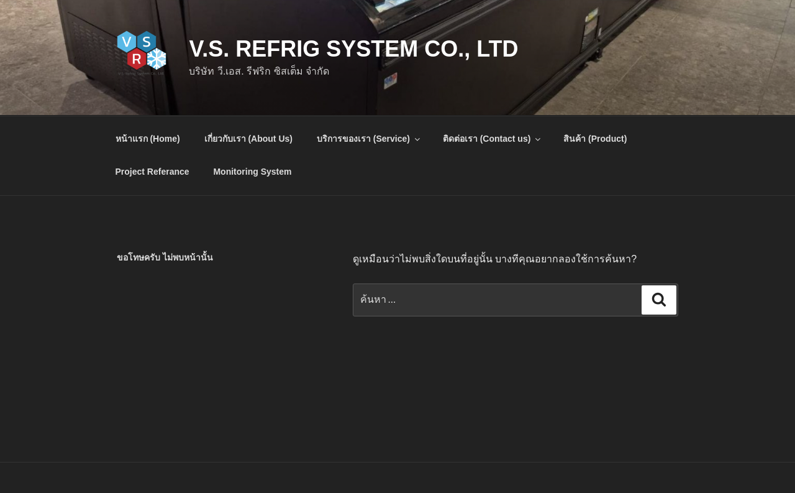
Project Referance (152, 172)
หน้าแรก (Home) (148, 139)
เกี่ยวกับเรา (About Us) (248, 139)
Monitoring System (252, 172)
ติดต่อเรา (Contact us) (493, 139)
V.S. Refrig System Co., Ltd (353, 49)
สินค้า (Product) (595, 139)
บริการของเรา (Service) (369, 139)
